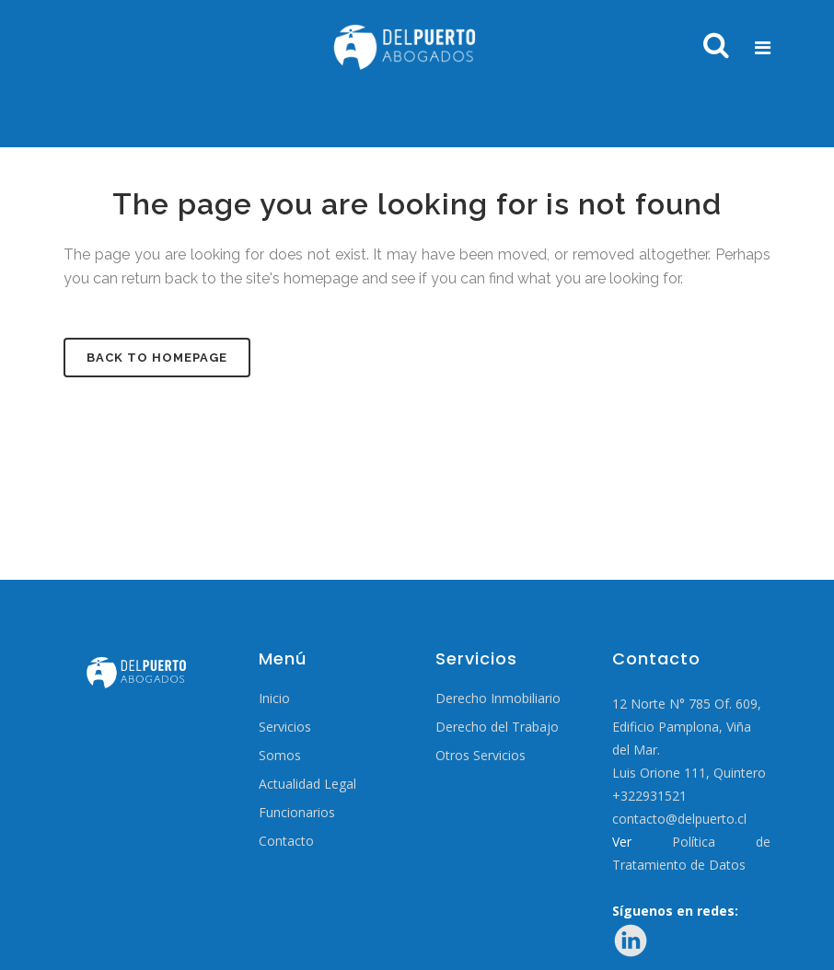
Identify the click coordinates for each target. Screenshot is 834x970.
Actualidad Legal (307, 784)
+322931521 (649, 795)
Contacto (286, 841)
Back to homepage (157, 357)
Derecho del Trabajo (497, 727)
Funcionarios (297, 812)
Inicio (274, 698)
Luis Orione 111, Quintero (689, 772)
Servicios (285, 727)
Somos (280, 755)
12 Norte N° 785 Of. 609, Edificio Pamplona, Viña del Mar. (686, 726)
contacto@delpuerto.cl (679, 818)
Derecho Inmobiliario (498, 698)
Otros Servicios (480, 755)
